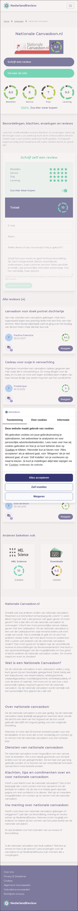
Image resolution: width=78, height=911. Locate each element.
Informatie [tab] (63, 420)
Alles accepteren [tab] (39, 477)
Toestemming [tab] (15, 420)
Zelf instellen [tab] (39, 487)
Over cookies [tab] (39, 420)
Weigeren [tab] (39, 496)
